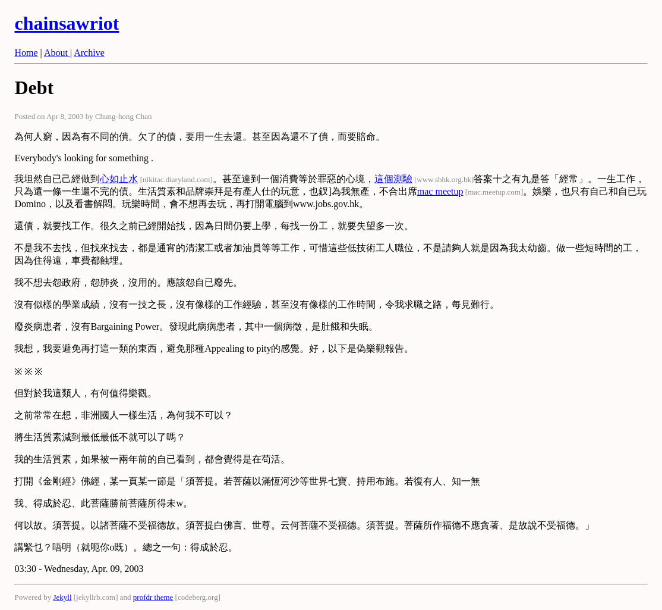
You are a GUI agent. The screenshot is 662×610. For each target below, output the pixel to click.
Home (25, 53)
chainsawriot (66, 23)
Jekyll (62, 597)
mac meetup (440, 191)
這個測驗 (393, 179)
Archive (89, 53)
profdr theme (153, 597)
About (57, 53)
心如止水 (119, 179)
